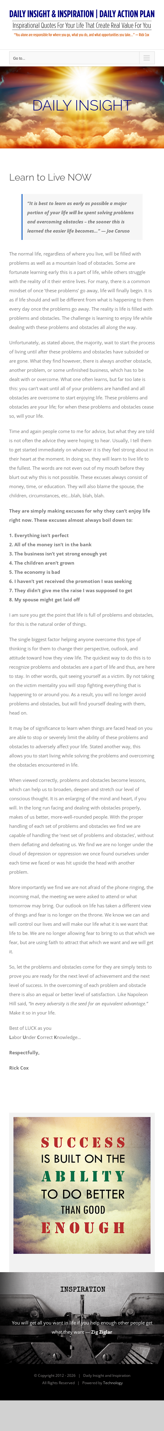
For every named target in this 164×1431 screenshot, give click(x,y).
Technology (113, 1382)
